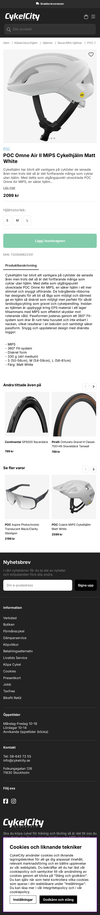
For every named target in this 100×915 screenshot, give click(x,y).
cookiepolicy (19, 892)
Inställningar (23, 900)
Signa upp (86, 585)
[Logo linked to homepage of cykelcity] (21, 17)
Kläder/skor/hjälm (26, 43)
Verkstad (10, 618)
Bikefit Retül (12, 698)
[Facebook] (6, 803)
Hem (6, 43)
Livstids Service (15, 658)
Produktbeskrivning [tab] (21, 265)
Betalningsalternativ (18, 651)
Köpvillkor (11, 645)
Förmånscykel (13, 631)
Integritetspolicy (55, 888)
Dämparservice (14, 638)
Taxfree (9, 691)
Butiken (8, 624)
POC (6, 149)
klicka (42, 732)
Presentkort (12, 678)
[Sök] (50, 29)
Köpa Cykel (12, 664)
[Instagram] (14, 803)
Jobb (7, 684)
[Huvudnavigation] (93, 17)
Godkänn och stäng (58, 900)
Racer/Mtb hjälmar (70, 43)
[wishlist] (91, 55)
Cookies (9, 671)
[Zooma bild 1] (50, 96)
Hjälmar (48, 43)
